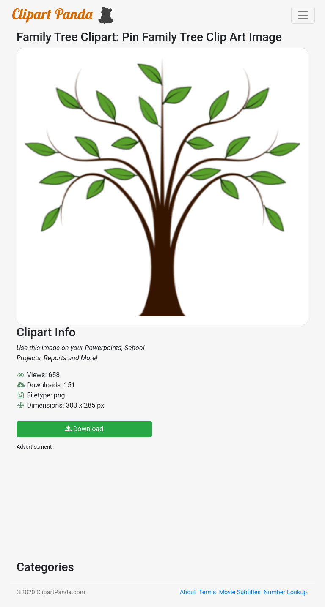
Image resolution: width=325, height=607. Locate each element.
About (188, 592)
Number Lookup (285, 592)
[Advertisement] (80, 504)
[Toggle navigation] (303, 15)
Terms (207, 592)
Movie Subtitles (239, 592)
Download (84, 429)
